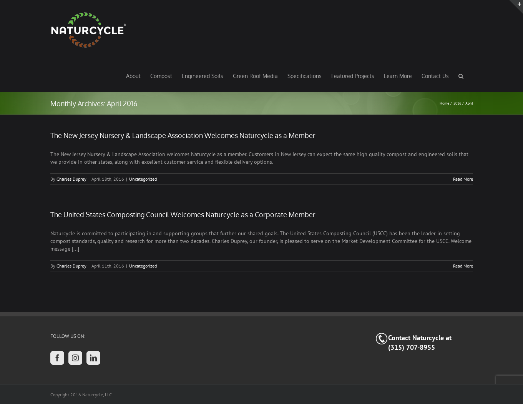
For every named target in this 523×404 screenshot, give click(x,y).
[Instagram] (75, 358)
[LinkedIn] (93, 358)
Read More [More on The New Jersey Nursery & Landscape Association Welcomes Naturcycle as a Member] (463, 179)
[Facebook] (57, 358)
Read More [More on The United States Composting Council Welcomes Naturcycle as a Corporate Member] (463, 266)
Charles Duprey (71, 179)
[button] (460, 76)
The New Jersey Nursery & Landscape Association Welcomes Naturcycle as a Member (182, 135)
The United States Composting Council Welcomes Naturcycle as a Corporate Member (182, 214)
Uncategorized (143, 179)
